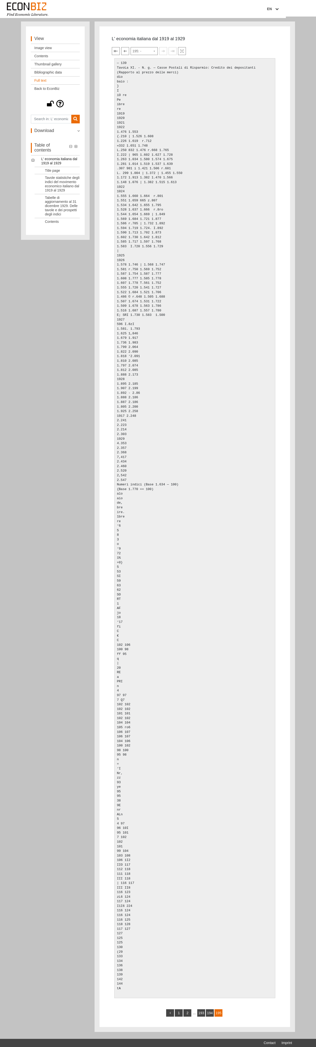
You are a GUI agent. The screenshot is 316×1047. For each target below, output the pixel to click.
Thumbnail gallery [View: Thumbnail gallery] (48, 66)
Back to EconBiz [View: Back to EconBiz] (46, 91)
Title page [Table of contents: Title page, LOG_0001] (52, 172)
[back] (170, 1015)
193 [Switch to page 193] (201, 1015)
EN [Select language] (288, 9)
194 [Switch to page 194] (210, 1015)
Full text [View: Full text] (40, 82)
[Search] (75, 121)
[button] (55, 105)
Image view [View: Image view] (43, 50)
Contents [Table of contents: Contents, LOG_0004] (52, 224)
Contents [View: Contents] (41, 58)
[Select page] (144, 53)
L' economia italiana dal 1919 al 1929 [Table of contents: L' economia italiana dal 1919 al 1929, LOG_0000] (59, 163)
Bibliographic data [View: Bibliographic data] (48, 74)
